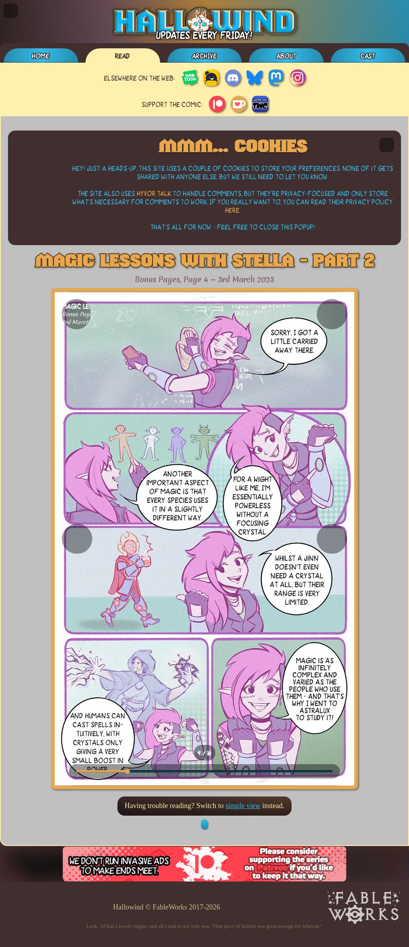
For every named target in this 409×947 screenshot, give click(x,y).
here (232, 210)
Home (41, 55)
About (286, 55)
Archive (204, 55)
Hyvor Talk (154, 193)
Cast (368, 55)
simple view (242, 806)
